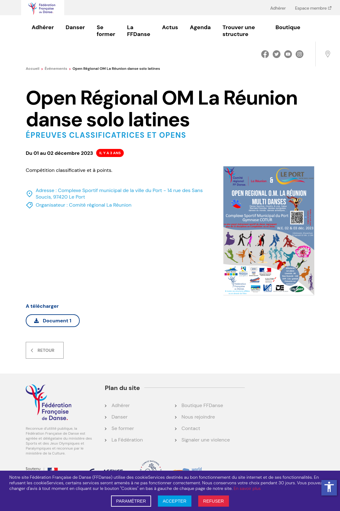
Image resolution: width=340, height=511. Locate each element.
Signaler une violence (205, 440)
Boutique (287, 27)
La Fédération (127, 440)
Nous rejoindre (198, 417)
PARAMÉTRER (131, 501)
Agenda (200, 27)
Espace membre (311, 8)
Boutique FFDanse (202, 405)
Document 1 (52, 320)
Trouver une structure (238, 31)
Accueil (34, 68)
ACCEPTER (174, 501)
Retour (46, 350)
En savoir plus (247, 488)
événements (58, 68)
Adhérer (278, 8)
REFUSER (213, 501)
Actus (170, 27)
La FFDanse (138, 31)
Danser (75, 27)
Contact (190, 428)
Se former (106, 31)
